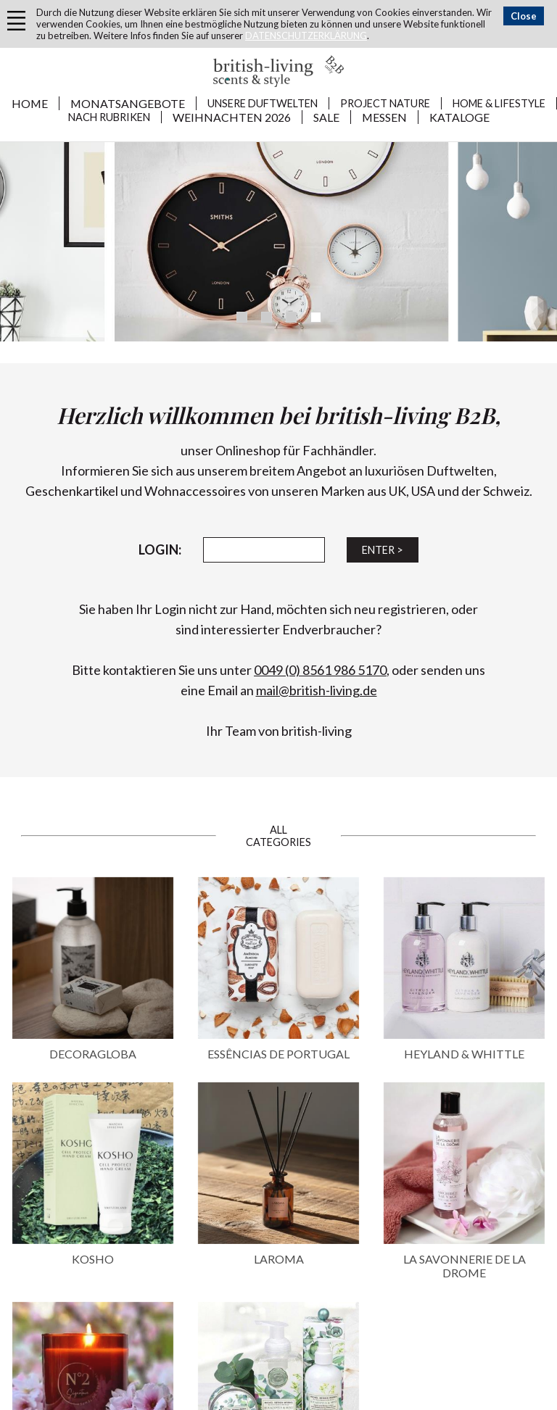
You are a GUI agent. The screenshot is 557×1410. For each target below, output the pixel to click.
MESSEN (384, 117)
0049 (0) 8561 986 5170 (320, 670)
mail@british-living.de (316, 690)
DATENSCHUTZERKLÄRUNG (306, 35)
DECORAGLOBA (92, 1054)
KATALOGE (459, 117)
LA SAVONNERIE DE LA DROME (464, 1266)
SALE (326, 117)
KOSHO (93, 1259)
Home (30, 103)
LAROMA (279, 1259)
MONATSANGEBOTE (127, 103)
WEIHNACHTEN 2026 (232, 117)
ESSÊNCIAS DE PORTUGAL (278, 1054)
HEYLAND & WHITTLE (464, 1054)
